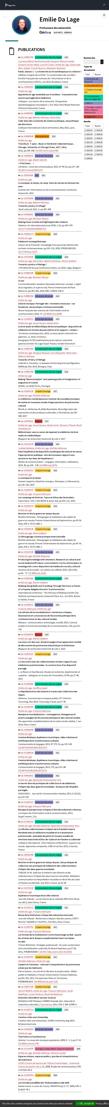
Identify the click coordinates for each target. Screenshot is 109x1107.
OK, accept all (85, 1103)
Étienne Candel (66, 61)
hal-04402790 (26, 57)
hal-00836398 (26, 854)
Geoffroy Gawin (40, 688)
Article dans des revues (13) (91, 80)
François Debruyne (42, 494)
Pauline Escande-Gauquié (46, 61)
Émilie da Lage (25, 140)
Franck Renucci (38, 68)
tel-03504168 (26, 175)
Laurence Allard (25, 61)
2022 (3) (99, 130)
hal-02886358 (26, 296)
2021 (57, 156)
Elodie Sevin (52, 323)
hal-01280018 (26, 752)
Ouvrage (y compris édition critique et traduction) (54, 1049)
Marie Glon (55, 117)
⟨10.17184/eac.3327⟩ (27, 251)
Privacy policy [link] (102, 1103)
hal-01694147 (26, 489)
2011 (66, 907)
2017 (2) (89, 142)
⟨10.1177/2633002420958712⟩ (32, 228)
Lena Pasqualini (57, 352)
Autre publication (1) (94, 85)
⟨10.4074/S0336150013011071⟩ (32, 747)
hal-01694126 (26, 391)
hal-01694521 (26, 421)
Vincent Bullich (25, 990)
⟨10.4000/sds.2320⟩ (37, 573)
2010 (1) (99, 154)
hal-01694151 (26, 470)
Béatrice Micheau (41, 117)
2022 (66, 87)
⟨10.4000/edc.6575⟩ (48, 465)
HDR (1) (89, 103)
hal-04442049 (26, 729)
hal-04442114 (26, 233)
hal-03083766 (26, 348)
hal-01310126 (26, 888)
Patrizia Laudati (58, 1052)
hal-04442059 (26, 1029)
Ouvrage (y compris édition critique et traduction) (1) (93, 110)
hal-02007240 (26, 986)
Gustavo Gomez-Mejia (28, 64)
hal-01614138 (26, 444)
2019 (57, 296)
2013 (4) (89, 150)
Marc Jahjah (24, 68)
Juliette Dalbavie (26, 448)
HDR (36, 175)
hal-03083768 (26, 371)
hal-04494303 (26, 113)
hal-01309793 (26, 956)
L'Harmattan (45, 1004)
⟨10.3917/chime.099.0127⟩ (30, 170)
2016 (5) (99, 142)
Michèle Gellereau (41, 395)
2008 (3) (89, 158)
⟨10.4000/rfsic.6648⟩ (52, 313)
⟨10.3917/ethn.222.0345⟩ (46, 150)
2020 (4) (99, 134)
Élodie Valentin (40, 159)
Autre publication (42, 136)
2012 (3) (99, 150)
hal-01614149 (26, 552)
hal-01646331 (26, 604)
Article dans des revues (44, 156)
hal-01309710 (26, 821)
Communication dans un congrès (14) (92, 97)
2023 (66, 57)
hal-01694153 (26, 653)
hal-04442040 (26, 136)
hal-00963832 (26, 775)
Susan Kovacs (39, 323)
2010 (66, 1010)
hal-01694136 (26, 528)
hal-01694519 (26, 634)
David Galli (75, 64)
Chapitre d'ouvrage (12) (92, 90)
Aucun (98, 74)
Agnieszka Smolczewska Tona (47, 779)
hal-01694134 (26, 506)
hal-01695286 (26, 578)
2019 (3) (89, 138)
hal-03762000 (26, 198)
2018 (66, 372)
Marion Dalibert (68, 261)
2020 (57, 214)
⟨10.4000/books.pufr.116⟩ (46, 981)
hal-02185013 (26, 318)
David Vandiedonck (53, 994)
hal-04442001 (26, 214)
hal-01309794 (26, 1075)
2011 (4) (89, 154)
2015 (57, 552)
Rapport (38, 421)
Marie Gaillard (39, 533)
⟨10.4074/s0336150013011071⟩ (32, 770)
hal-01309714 (26, 1009)
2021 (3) (89, 134)
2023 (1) (89, 130)
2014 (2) (99, 146)
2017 (55, 391)
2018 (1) (99, 138)
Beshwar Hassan (40, 218)
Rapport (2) (91, 117)
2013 (57, 730)
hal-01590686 (26, 683)
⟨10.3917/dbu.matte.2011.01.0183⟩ (55, 951)
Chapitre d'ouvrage (42, 234)
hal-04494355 (26, 86)
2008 (57, 1029)
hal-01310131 (26, 907)
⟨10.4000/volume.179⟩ (28, 1043)
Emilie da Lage (62, 64)
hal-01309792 (26, 927)
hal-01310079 (26, 1048)
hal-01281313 (26, 802)
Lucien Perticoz (35, 994)
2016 (57, 444)
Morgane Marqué (41, 352)
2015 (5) (89, 146)
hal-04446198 (26, 272)
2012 (66, 822)
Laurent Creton (47, 64)
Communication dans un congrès (48, 57)
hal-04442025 (26, 155)
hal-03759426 (26, 256)
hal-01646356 (26, 706)
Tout (87, 74)
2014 (66, 684)
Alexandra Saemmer (56, 68)
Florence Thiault (67, 425)
